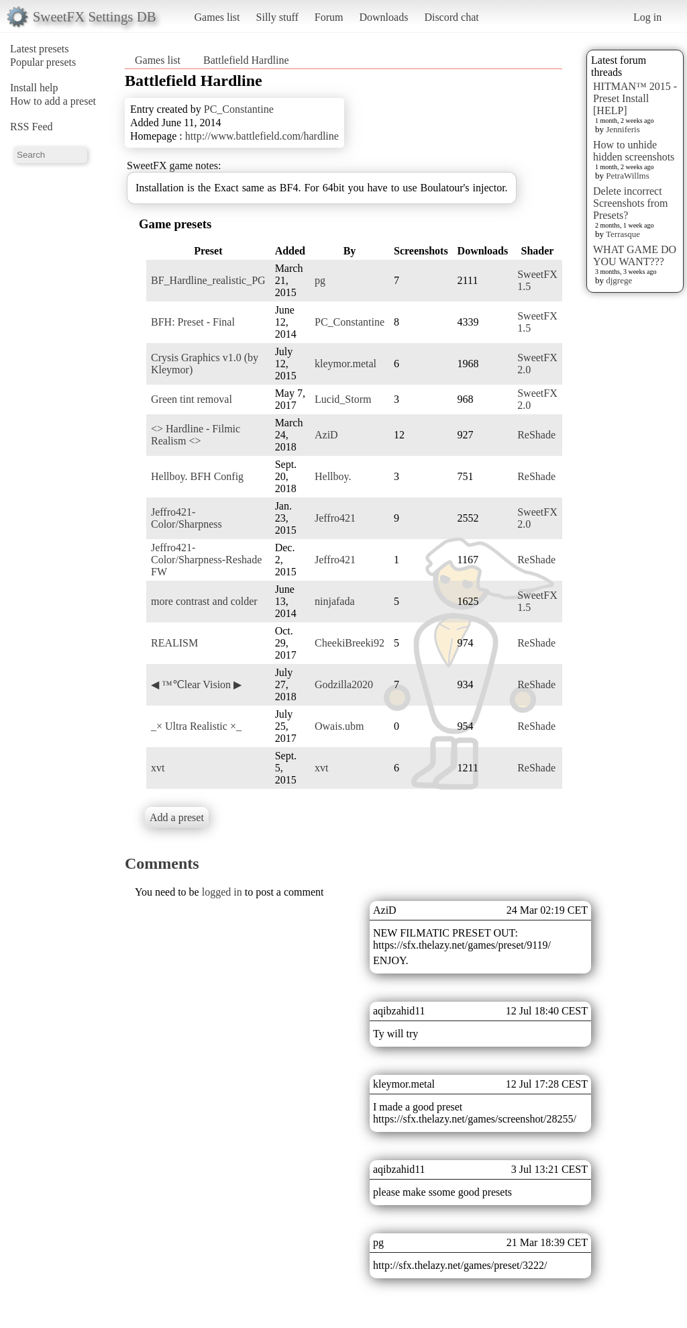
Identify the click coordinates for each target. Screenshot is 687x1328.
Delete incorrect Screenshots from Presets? (630, 203)
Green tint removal (191, 399)
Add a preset (177, 817)
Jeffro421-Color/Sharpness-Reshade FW (206, 559)
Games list (217, 17)
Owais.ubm (339, 726)
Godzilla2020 (344, 684)
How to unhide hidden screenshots (633, 150)
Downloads (383, 17)
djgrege (619, 280)
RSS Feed (31, 126)
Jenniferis (623, 129)
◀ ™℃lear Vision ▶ (196, 684)
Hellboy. (333, 476)
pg (320, 280)
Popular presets (43, 62)
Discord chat (451, 17)
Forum (329, 17)
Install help (34, 87)
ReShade (536, 434)
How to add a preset (53, 101)
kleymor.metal (345, 363)
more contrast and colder (204, 601)
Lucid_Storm (343, 399)
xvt (157, 767)
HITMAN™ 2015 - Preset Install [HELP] (635, 98)
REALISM (174, 643)
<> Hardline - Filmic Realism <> (195, 434)
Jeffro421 (335, 518)
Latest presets (39, 48)
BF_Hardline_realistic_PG (208, 280)
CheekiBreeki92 (349, 643)
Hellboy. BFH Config (197, 476)
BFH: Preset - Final (193, 322)
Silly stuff (277, 17)
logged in (222, 892)
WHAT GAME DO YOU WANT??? (634, 255)
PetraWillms (627, 176)
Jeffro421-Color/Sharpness (186, 518)
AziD (326, 434)
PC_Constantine (239, 109)
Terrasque (623, 234)
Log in (647, 17)
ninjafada (335, 601)
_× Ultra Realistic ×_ (196, 726)
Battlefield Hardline (246, 60)
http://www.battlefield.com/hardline (262, 136)
